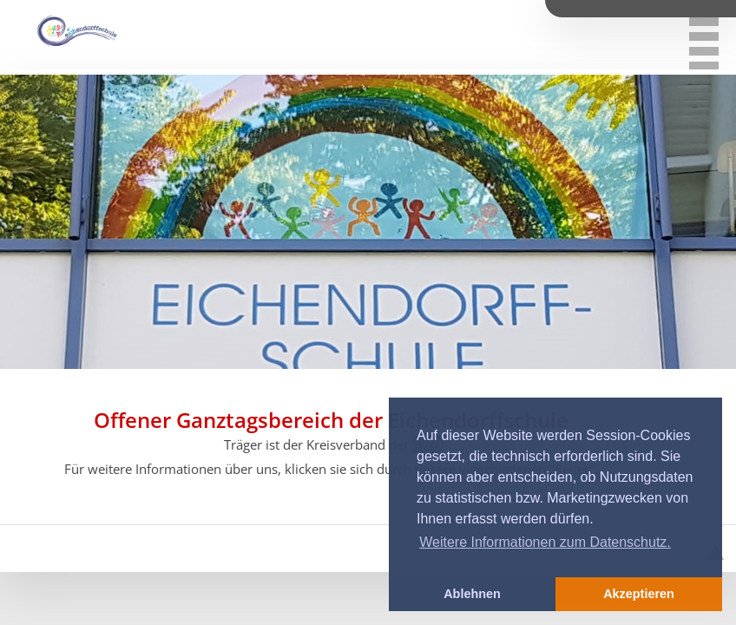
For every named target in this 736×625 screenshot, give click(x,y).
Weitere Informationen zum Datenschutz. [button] (545, 542)
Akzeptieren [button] (638, 594)
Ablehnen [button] (472, 594)
